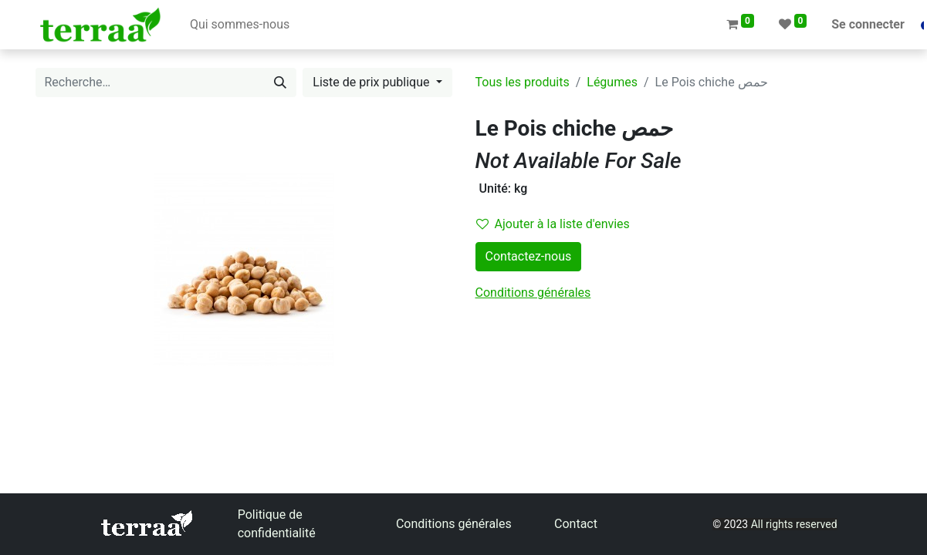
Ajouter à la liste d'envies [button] (553, 224)
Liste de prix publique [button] (372, 82)
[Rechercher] (280, 82)
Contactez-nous (528, 256)
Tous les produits (522, 82)
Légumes (612, 82)
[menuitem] (240, 24)
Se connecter (868, 24)
